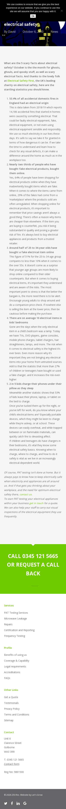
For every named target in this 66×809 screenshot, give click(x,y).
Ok (33, 16)
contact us (26, 494)
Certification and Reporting (19, 630)
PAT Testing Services (16, 612)
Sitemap (8, 720)
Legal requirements (15, 666)
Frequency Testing (14, 636)
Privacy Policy (12, 708)
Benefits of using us (15, 654)
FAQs (7, 678)
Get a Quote (11, 697)
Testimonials (11, 703)
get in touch (36, 503)
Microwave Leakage (15, 618)
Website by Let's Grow (31, 794)
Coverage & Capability (16, 660)
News (54, 32)
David (11, 32)
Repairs (8, 624)
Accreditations (12, 672)
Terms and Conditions (16, 714)
